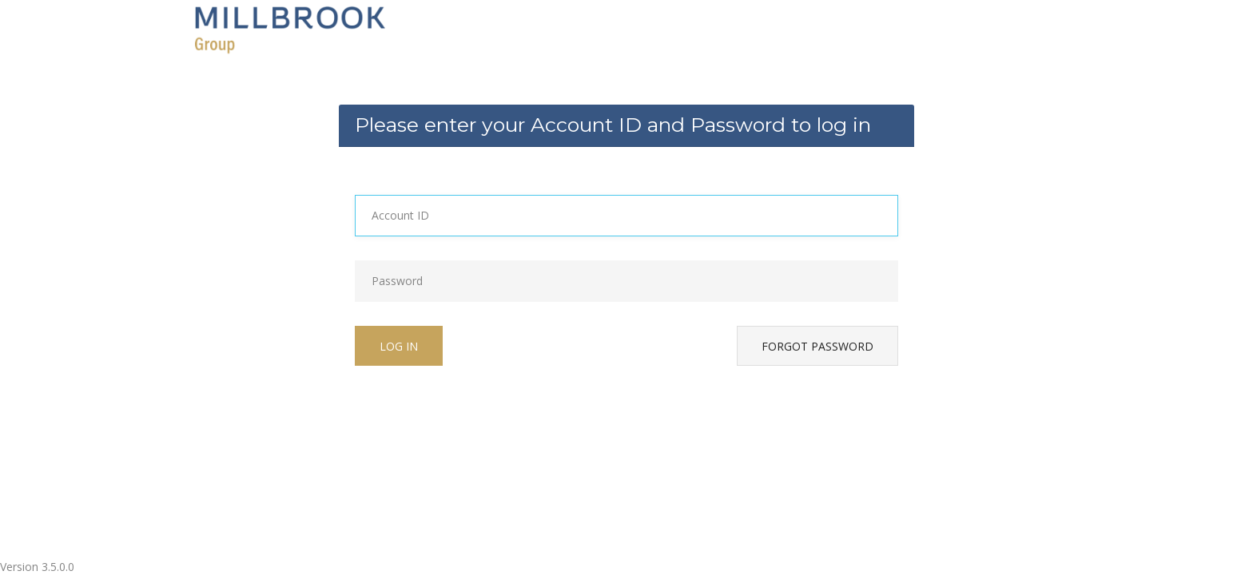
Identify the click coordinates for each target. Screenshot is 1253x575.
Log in (399, 346)
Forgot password (817, 346)
